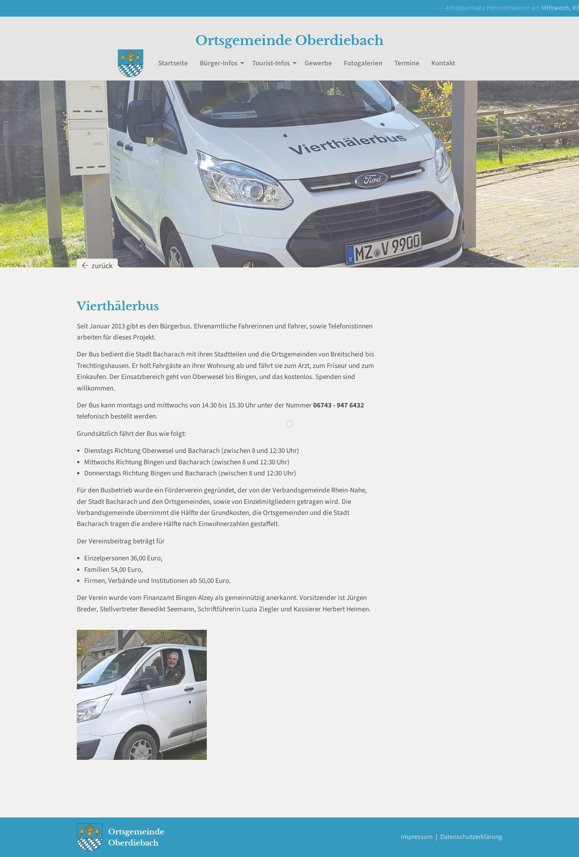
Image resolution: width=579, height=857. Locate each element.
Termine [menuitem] (406, 63)
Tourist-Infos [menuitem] (271, 63)
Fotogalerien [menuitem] (363, 63)
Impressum (417, 836)
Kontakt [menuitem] (443, 63)
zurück (97, 272)
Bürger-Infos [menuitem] (218, 63)
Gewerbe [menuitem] (318, 63)
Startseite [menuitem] (173, 63)
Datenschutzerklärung (471, 836)
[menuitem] (130, 63)
